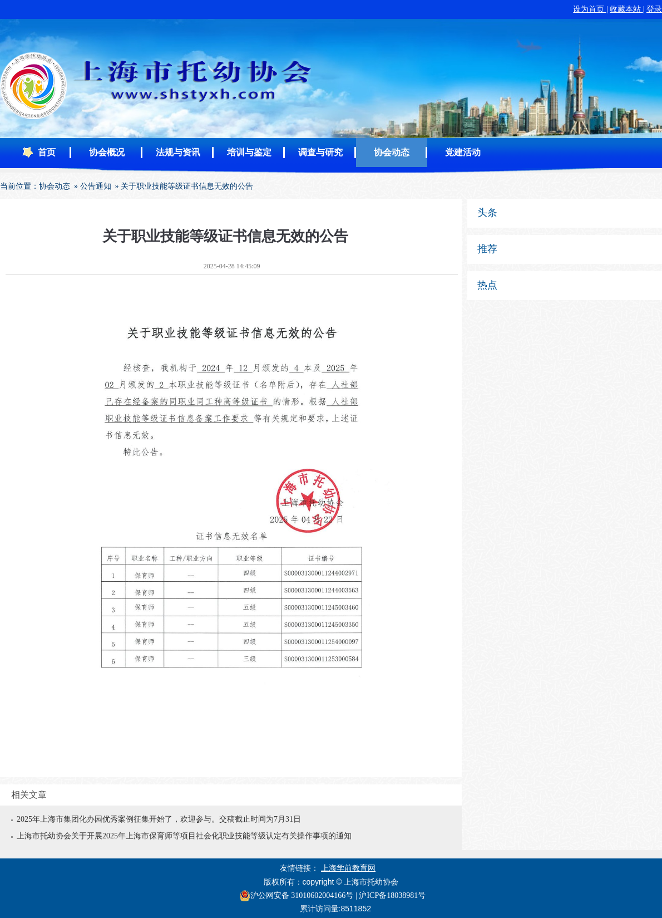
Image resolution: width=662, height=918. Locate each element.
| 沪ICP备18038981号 (390, 895)
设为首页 (589, 9)
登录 (654, 9)
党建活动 (463, 152)
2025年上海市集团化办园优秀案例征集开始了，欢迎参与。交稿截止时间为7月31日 (159, 819)
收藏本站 (626, 9)
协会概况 (107, 152)
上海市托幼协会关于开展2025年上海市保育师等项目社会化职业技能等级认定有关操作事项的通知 (184, 836)
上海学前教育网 (348, 868)
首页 (47, 152)
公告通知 (95, 186)
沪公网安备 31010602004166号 (296, 895)
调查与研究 (320, 152)
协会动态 (391, 152)
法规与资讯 (178, 152)
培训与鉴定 (249, 152)
